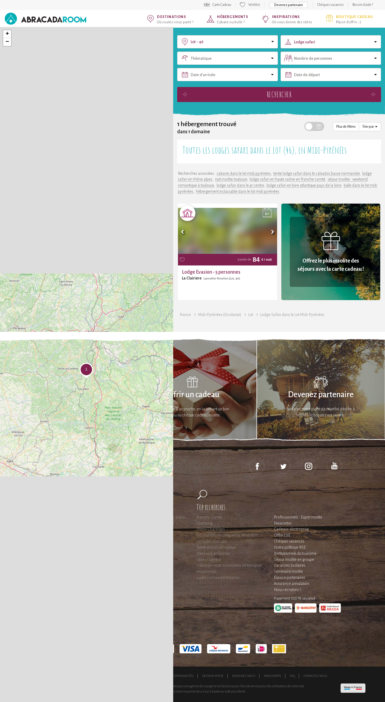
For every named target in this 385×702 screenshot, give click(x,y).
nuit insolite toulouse (231, 179)
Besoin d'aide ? (362, 5)
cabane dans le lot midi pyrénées (244, 173)
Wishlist (254, 5)
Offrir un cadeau (192, 394)
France (185, 315)
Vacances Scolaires (289, 565)
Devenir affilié (212, 675)
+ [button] (7, 34)
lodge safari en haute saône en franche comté (287, 179)
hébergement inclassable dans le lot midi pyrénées (237, 191)
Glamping (204, 523)
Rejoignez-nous (243, 675)
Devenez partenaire (288, 5)
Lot (250, 315)
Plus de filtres (346, 127)
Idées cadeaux (208, 559)
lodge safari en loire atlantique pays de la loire (304, 185)
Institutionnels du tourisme (295, 553)
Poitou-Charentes (210, 529)
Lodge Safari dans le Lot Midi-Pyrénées (292, 315)
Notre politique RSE (290, 547)
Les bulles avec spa (211, 541)
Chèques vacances (330, 5)
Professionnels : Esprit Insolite (298, 517)
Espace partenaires (289, 577)
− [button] (7, 42)
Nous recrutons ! (287, 590)
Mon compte (272, 675)
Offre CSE (282, 535)
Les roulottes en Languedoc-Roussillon (227, 535)
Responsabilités (182, 675)
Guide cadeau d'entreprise (218, 577)
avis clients (238, 691)
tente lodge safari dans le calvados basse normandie (316, 173)
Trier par (370, 127)
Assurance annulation (291, 583)
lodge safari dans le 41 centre (240, 185)
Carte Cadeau (222, 5)
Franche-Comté (209, 517)
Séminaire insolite (288, 571)
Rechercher (279, 94)
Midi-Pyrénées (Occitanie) (219, 315)
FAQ (292, 675)
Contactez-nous (315, 675)
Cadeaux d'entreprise (291, 529)
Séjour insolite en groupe (294, 559)
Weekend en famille (213, 553)
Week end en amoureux (216, 547)
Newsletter (283, 523)
